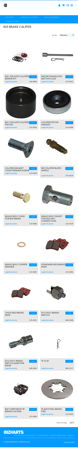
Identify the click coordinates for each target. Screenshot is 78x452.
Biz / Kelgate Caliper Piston (17, 123)
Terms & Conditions (58, 435)
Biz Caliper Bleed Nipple (51, 169)
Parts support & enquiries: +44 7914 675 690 (31, 435)
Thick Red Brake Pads (14, 313)
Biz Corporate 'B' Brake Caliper (15, 410)
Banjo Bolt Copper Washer (16, 265)
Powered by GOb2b (69, 442)
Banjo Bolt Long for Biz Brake (15, 217)
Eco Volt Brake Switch (50, 313)
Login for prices (11, 81)
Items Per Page (62, 423)
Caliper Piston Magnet (49, 123)
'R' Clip (45, 361)
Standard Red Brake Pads (53, 265)
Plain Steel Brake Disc (51, 410)
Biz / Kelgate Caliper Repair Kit (17, 77)
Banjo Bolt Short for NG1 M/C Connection (51, 218)
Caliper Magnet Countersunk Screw (17, 169)
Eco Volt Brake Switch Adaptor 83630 (14, 363)
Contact (70, 435)
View (33, 77)
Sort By (54, 35)
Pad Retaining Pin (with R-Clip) (51, 77)
